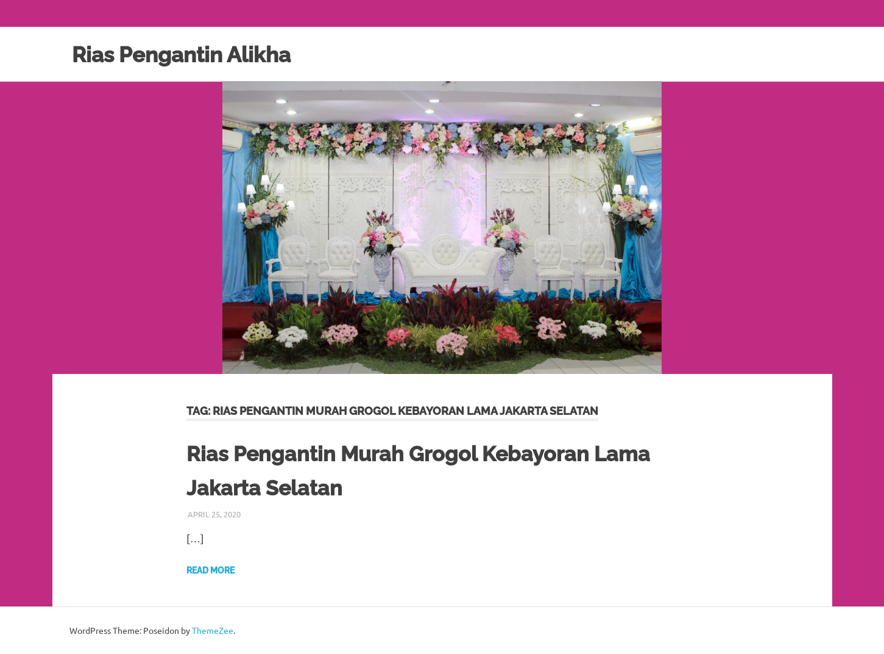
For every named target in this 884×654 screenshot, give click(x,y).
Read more (210, 570)
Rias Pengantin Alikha (192, 54)
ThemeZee (212, 630)
